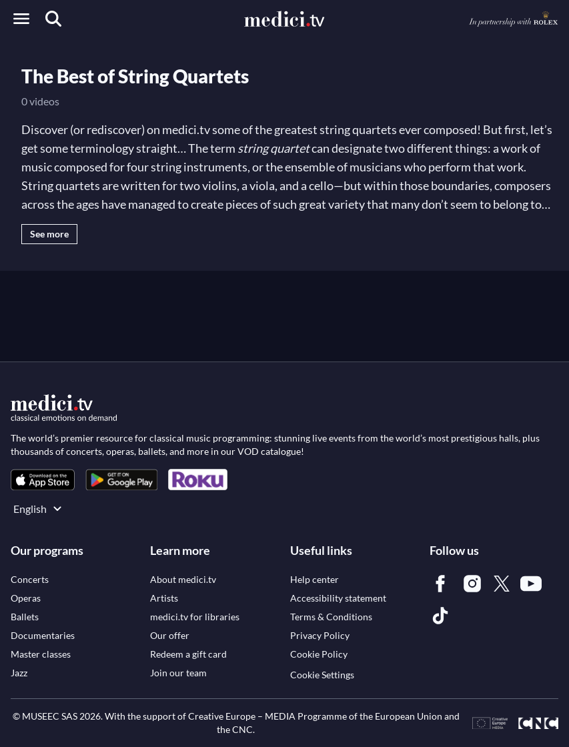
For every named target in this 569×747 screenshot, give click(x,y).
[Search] (53, 18)
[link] (43, 480)
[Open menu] (21, 18)
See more (49, 233)
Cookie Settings (322, 674)
